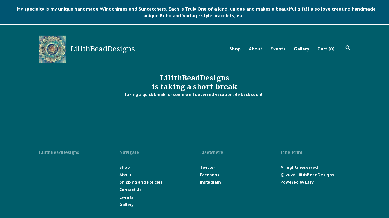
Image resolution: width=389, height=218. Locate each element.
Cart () (326, 48)
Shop (235, 48)
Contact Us (130, 189)
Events (278, 48)
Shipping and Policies (141, 182)
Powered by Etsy (297, 182)
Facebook (209, 174)
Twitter (207, 167)
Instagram (210, 182)
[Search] (348, 48)
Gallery (301, 48)
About (255, 48)
